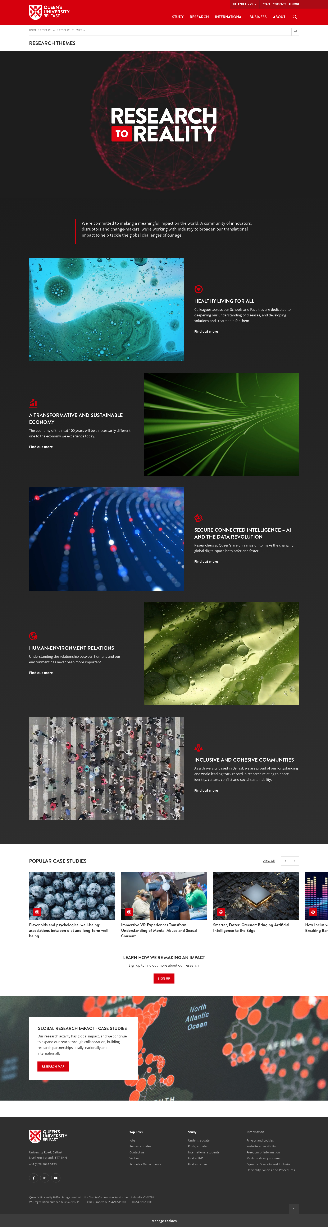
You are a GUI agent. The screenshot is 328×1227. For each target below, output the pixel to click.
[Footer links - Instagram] (44, 1177)
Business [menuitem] (258, 16)
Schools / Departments (145, 1164)
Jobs (132, 1140)
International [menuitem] (229, 16)
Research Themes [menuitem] (70, 30)
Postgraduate (197, 1146)
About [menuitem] (279, 16)
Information (255, 1132)
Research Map (53, 1066)
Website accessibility (261, 1146)
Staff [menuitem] (266, 4)
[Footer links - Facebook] (33, 1177)
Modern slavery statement (265, 1158)
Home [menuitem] (33, 30)
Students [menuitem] (279, 4)
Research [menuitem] (199, 16)
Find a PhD (195, 1158)
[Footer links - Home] (48, 1137)
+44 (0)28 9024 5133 (43, 1164)
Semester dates (140, 1146)
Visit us (134, 1158)
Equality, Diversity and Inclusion (269, 1164)
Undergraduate (199, 1140)
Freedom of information (263, 1152)
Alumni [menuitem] (294, 4)
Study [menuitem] (177, 16)
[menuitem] (295, 17)
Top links (136, 1132)
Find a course (197, 1164)
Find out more (206, 331)
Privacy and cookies (260, 1140)
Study (192, 1132)
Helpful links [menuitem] (243, 4)
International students (203, 1152)
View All (269, 861)
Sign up (164, 978)
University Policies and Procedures (271, 1170)
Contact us (136, 1152)
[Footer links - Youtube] (55, 1177)
